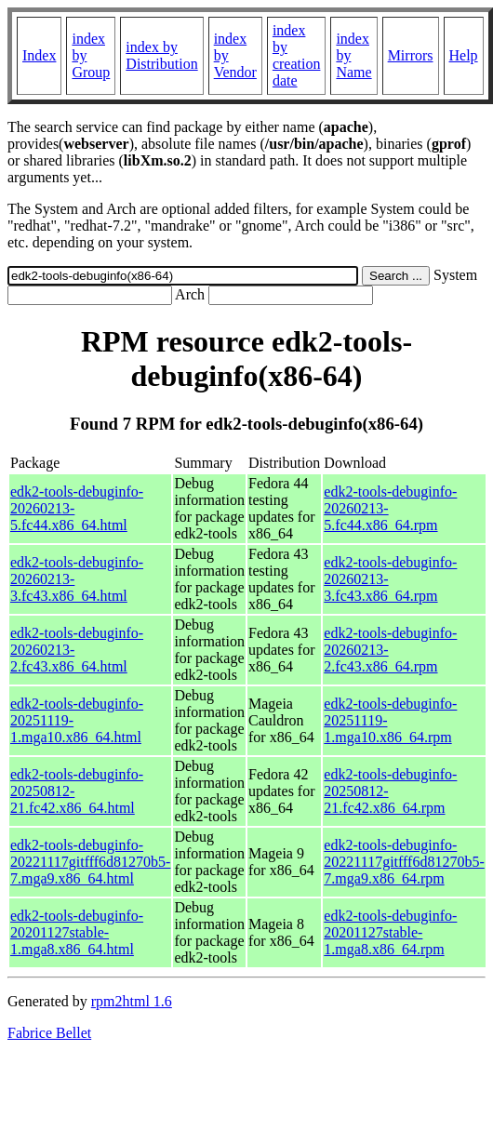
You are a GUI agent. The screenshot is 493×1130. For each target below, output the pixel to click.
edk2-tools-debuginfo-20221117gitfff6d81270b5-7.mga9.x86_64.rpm (404, 861)
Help (463, 55)
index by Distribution (161, 55)
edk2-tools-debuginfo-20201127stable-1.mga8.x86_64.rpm (390, 932)
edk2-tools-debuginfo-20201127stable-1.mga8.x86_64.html (76, 932)
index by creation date (297, 55)
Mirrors (410, 55)
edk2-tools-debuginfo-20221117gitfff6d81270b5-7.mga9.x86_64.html (90, 861)
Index (39, 55)
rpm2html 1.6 (131, 1001)
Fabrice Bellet (49, 1033)
